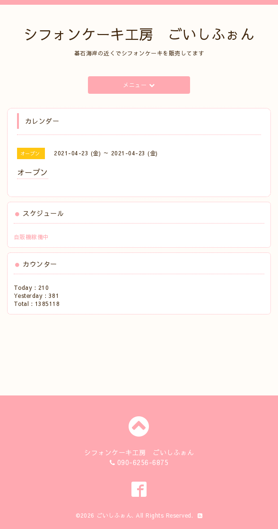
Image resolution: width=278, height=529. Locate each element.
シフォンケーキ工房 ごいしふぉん (139, 34)
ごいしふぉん (114, 515)
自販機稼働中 (31, 237)
